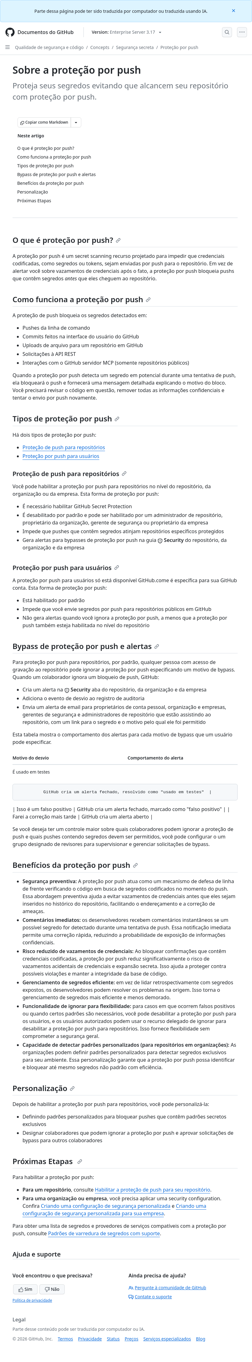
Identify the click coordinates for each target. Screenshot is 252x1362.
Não (52, 1289)
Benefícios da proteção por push (75, 865)
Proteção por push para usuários (61, 456)
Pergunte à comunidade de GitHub (167, 1288)
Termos (65, 1339)
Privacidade (90, 1339)
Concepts (99, 47)
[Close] (234, 10)
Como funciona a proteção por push (82, 299)
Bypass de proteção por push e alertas (86, 646)
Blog (200, 1339)
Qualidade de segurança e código (49, 47)
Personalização (44, 1088)
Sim (25, 1289)
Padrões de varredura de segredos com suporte (104, 1233)
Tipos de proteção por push (66, 418)
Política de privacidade (32, 1300)
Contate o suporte (150, 1297)
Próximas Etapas (47, 1161)
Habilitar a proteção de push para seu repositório (152, 1189)
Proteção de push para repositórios (64, 447)
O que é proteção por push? (67, 240)
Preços (132, 1339)
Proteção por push (179, 47)
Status (113, 1339)
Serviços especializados (167, 1339)
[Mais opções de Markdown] (76, 122)
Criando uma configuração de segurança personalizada (105, 1205)
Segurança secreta (135, 47)
